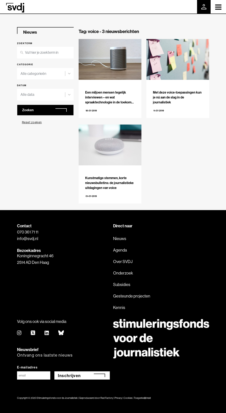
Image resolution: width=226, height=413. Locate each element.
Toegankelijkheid (142, 397)
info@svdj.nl (27, 238)
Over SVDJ (123, 261)
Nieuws (119, 238)
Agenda (120, 250)
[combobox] (43, 74)
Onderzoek (123, 273)
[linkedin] (47, 333)
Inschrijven (69, 375)
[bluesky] (61, 333)
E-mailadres (27, 367)
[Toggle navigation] (218, 7)
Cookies (128, 397)
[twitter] (33, 333)
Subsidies (121, 284)
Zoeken (28, 110)
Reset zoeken (32, 122)
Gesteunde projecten (131, 296)
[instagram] (19, 333)
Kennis (119, 307)
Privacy (118, 397)
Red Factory (106, 397)
